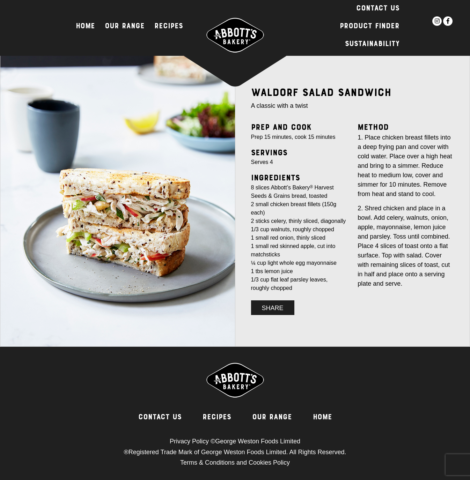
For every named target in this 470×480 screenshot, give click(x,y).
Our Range (125, 26)
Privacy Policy (189, 441)
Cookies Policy (269, 462)
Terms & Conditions (207, 462)
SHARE (273, 308)
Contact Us (377, 9)
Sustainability (372, 44)
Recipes (168, 26)
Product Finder (369, 26)
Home (85, 26)
